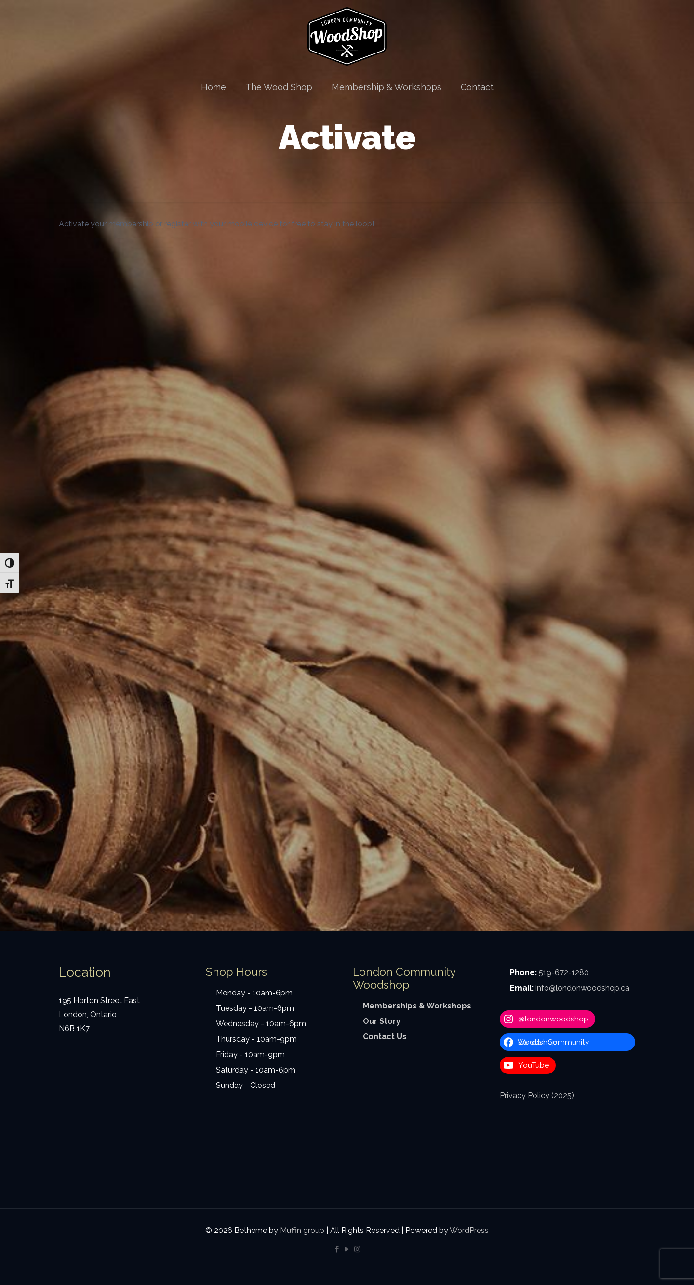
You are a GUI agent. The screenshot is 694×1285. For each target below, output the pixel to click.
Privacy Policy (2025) (537, 1095)
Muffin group (302, 1230)
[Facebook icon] (337, 1249)
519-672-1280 (564, 972)
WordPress (469, 1230)
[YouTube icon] (347, 1249)
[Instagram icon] (357, 1249)
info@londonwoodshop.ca (582, 988)
